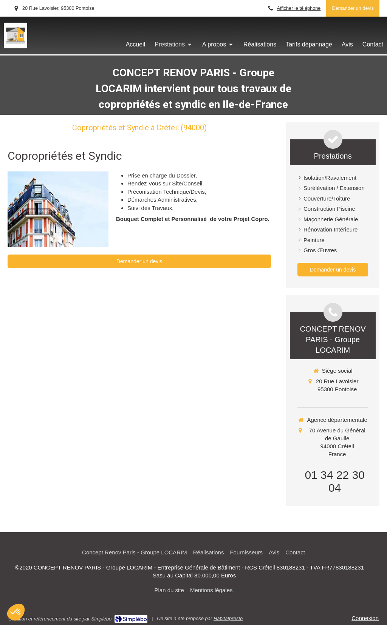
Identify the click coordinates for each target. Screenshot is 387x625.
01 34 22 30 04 (334, 481)
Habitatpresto (228, 618)
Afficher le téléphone (298, 8)
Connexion (365, 618)
